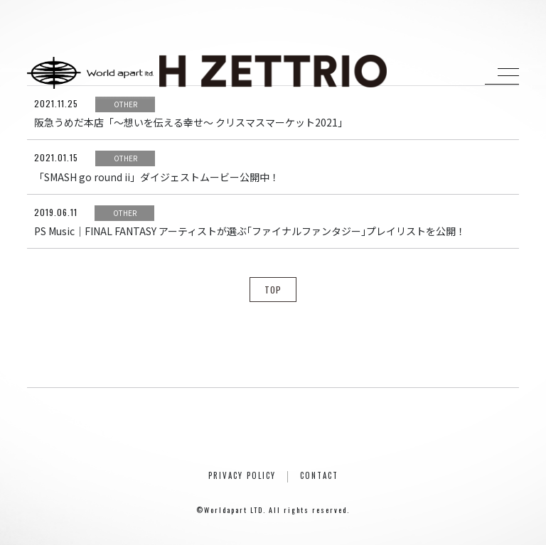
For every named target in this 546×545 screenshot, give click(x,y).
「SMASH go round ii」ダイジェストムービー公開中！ (156, 177)
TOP (273, 290)
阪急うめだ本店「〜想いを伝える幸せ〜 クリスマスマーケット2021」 (191, 122)
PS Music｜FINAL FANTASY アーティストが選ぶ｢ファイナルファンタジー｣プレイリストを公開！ (250, 231)
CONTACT (319, 475)
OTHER (125, 104)
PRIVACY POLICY (242, 475)
